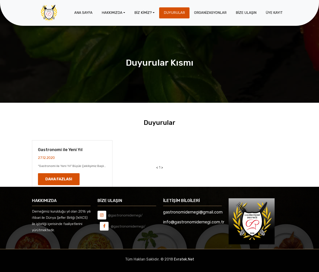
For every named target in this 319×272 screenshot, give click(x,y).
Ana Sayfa (83, 13)
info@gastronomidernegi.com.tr (193, 222)
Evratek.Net (184, 259)
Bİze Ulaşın (246, 13)
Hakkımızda (112, 13)
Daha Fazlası (58, 179)
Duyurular (174, 13)
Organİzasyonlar (210, 13)
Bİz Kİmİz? (143, 13)
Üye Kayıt (274, 13)
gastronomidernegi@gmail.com (193, 212)
